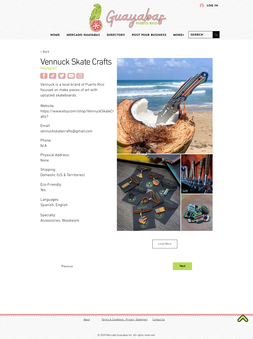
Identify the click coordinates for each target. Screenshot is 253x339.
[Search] (197, 34)
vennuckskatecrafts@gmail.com (66, 131)
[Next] (182, 266)
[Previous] (74, 266)
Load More (164, 244)
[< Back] (53, 52)
